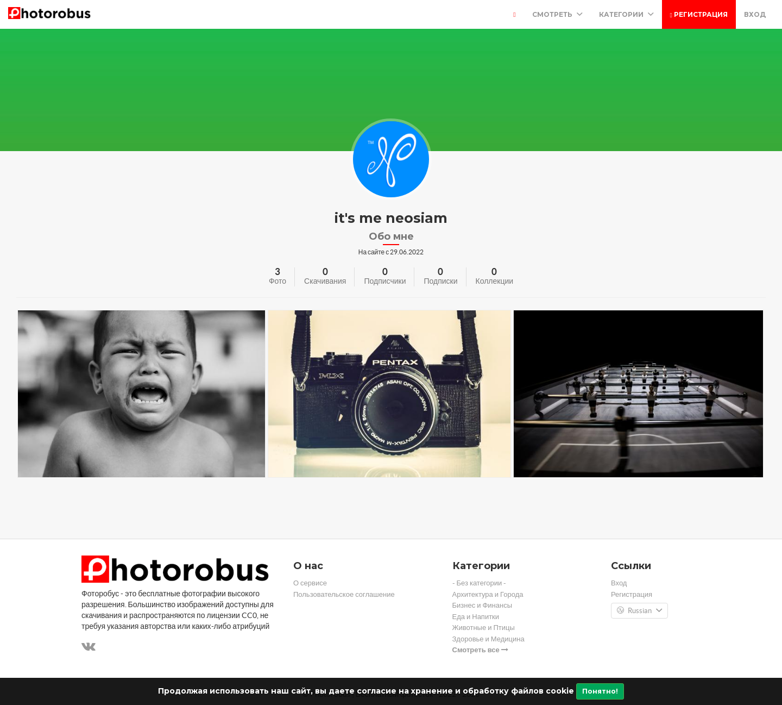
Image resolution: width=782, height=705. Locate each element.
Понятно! (600, 691)
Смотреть (557, 14)
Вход (755, 14)
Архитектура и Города (488, 594)
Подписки (440, 281)
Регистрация (699, 14)
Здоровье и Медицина (488, 639)
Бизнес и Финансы (482, 605)
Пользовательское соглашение (344, 594)
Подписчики (385, 281)
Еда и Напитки (476, 617)
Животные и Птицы (483, 627)
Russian (639, 611)
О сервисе (310, 583)
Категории (626, 14)
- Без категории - (479, 583)
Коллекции (495, 281)
